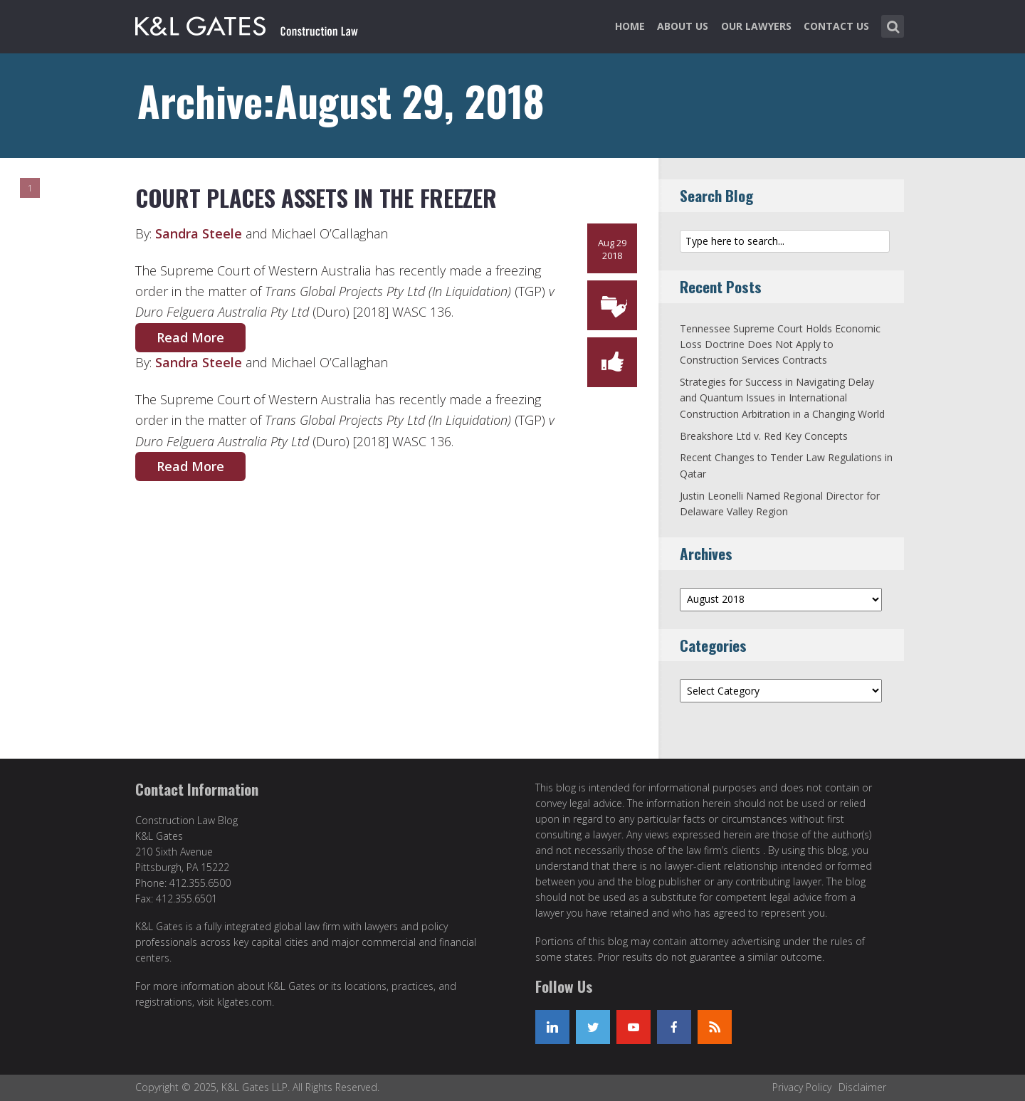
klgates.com (244, 1001)
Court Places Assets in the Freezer (316, 197)
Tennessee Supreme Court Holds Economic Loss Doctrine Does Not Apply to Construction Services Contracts (780, 344)
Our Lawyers (756, 26)
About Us (682, 26)
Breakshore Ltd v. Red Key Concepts (764, 436)
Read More (190, 337)
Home (630, 26)
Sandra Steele (198, 233)
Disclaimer (862, 1087)
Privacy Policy (801, 1087)
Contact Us (836, 26)
